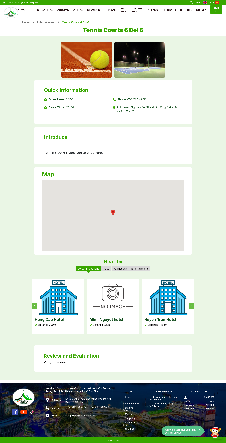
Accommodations (88, 268)
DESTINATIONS (43, 9)
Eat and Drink (128, 409)
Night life (130, 429)
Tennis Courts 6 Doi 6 (75, 22)
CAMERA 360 (137, 10)
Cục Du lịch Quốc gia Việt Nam (162, 404)
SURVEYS (202, 9)
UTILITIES (186, 9)
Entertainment (46, 22)
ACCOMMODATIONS (70, 9)
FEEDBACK (169, 9)
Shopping (130, 418)
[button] (29, 10)
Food (106, 268)
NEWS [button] (22, 9)
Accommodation (131, 403)
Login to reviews (55, 362)
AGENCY (153, 9)
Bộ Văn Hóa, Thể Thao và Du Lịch (163, 398)
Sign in (216, 9)
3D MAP (123, 10)
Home (26, 22)
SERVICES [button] (93, 9)
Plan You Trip (129, 423)
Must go (129, 414)
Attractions (120, 268)
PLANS (112, 9)
